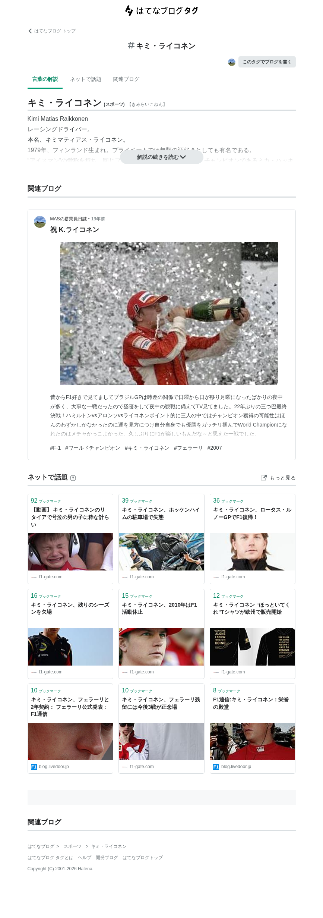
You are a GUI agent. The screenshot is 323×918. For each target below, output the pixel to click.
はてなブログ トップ (52, 31)
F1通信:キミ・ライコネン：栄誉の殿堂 (251, 703)
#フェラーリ (188, 448)
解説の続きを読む (161, 157)
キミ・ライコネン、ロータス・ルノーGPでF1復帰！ (252, 513)
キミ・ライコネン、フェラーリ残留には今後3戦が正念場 (161, 703)
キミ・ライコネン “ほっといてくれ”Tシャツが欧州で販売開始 (251, 608)
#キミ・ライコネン (147, 448)
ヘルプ (84, 857)
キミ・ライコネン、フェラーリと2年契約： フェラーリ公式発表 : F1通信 (70, 707)
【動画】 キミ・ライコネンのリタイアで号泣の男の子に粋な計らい (70, 517)
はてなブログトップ (143, 857)
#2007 (215, 448)
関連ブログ (126, 79)
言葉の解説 (45, 79)
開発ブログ (107, 857)
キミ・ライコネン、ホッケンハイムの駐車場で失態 (161, 513)
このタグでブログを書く (267, 62)
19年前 (98, 218)
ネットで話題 (85, 79)
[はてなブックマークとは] (73, 477)
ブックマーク (46, 500)
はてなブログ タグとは (50, 857)
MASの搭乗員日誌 (68, 218)
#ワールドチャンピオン (92, 448)
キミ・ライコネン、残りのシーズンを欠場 (70, 608)
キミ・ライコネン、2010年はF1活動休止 (159, 608)
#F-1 (55, 448)
